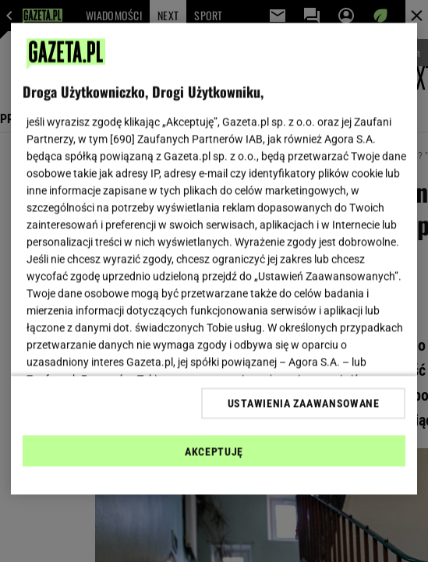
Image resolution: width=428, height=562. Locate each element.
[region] (214, 259)
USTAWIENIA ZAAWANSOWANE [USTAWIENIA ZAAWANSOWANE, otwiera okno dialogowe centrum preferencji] (304, 403)
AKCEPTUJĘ (214, 451)
